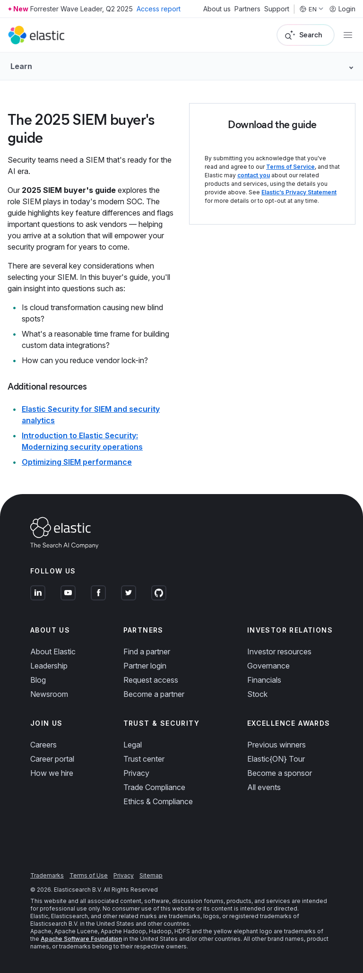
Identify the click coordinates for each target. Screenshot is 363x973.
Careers (43, 744)
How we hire (51, 773)
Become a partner (153, 694)
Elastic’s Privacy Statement (299, 192)
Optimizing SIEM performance (77, 462)
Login (342, 9)
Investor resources (279, 651)
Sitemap (151, 875)
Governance (268, 665)
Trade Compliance (154, 787)
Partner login (144, 665)
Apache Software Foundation (81, 938)
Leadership (49, 665)
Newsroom (49, 694)
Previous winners (276, 744)
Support (276, 9)
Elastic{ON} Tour (276, 759)
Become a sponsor (279, 773)
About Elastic (53, 651)
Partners (247, 9)
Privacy (136, 773)
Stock (257, 694)
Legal (132, 744)
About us (217, 9)
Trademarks (47, 875)
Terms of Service (290, 166)
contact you (253, 175)
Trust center (143, 759)
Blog (38, 680)
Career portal (52, 759)
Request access (150, 680)
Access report (159, 9)
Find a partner (146, 651)
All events (264, 787)
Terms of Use (88, 875)
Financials (264, 680)
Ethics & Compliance (158, 801)
